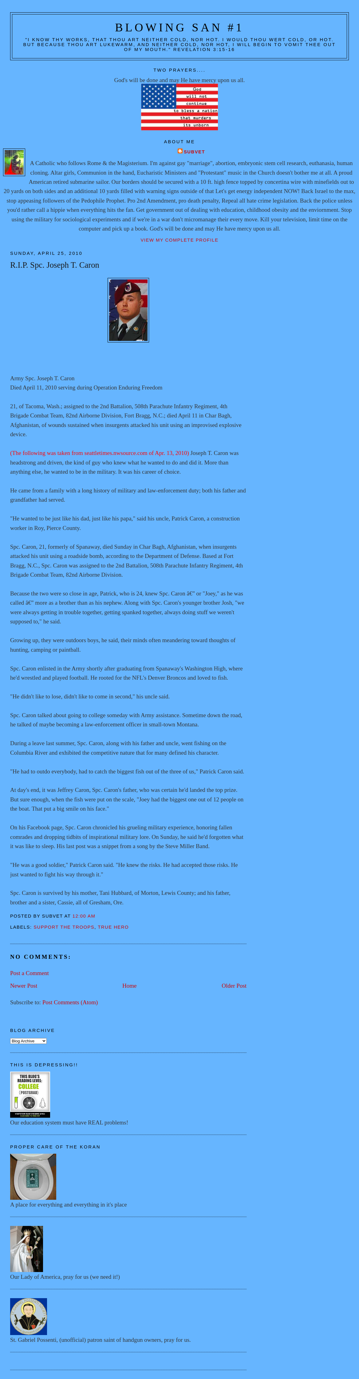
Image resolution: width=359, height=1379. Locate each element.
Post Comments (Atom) (70, 1002)
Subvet (194, 151)
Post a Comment (29, 973)
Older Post (234, 985)
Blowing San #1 (179, 27)
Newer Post (23, 985)
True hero (113, 927)
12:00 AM (84, 916)
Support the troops (64, 927)
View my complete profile (179, 240)
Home (129, 985)
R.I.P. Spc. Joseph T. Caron (54, 265)
